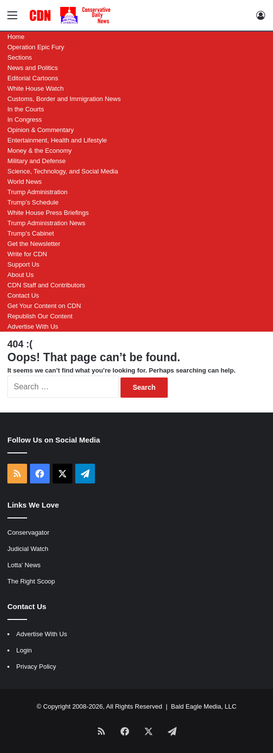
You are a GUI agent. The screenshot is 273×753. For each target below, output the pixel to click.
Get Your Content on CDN (44, 305)
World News (24, 181)
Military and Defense (36, 161)
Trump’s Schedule (33, 202)
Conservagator (28, 532)
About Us (20, 274)
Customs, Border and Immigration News (64, 99)
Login (24, 650)
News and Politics (32, 67)
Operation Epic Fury (35, 47)
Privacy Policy (36, 666)
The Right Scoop (31, 581)
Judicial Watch (27, 548)
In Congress (24, 119)
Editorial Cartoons (32, 78)
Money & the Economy (39, 150)
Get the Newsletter (34, 243)
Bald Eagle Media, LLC (204, 706)
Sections (19, 57)
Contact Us (23, 295)
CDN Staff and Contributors (46, 285)
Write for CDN (27, 254)
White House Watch (35, 88)
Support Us (23, 264)
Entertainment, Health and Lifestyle (57, 140)
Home (16, 36)
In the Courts (25, 109)
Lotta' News (24, 565)
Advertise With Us (32, 326)
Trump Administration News (46, 223)
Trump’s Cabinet (30, 233)
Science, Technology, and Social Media (62, 171)
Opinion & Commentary (40, 130)
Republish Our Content (39, 316)
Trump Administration (37, 192)
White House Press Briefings (48, 212)
